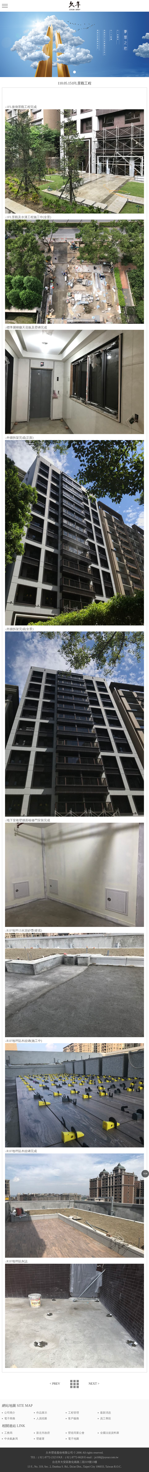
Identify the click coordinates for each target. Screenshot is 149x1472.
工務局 (8, 1432)
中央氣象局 (11, 1438)
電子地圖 (73, 1438)
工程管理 (73, 1412)
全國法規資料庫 (109, 1432)
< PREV (55, 1383)
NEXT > (94, 1383)
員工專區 (105, 1418)
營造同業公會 (76, 1432)
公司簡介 (9, 1412)
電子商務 (9, 1418)
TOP (145, 1173)
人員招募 (41, 1418)
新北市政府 (43, 1432)
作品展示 (41, 1412)
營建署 (40, 1438)
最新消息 (105, 1412)
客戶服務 (73, 1418)
